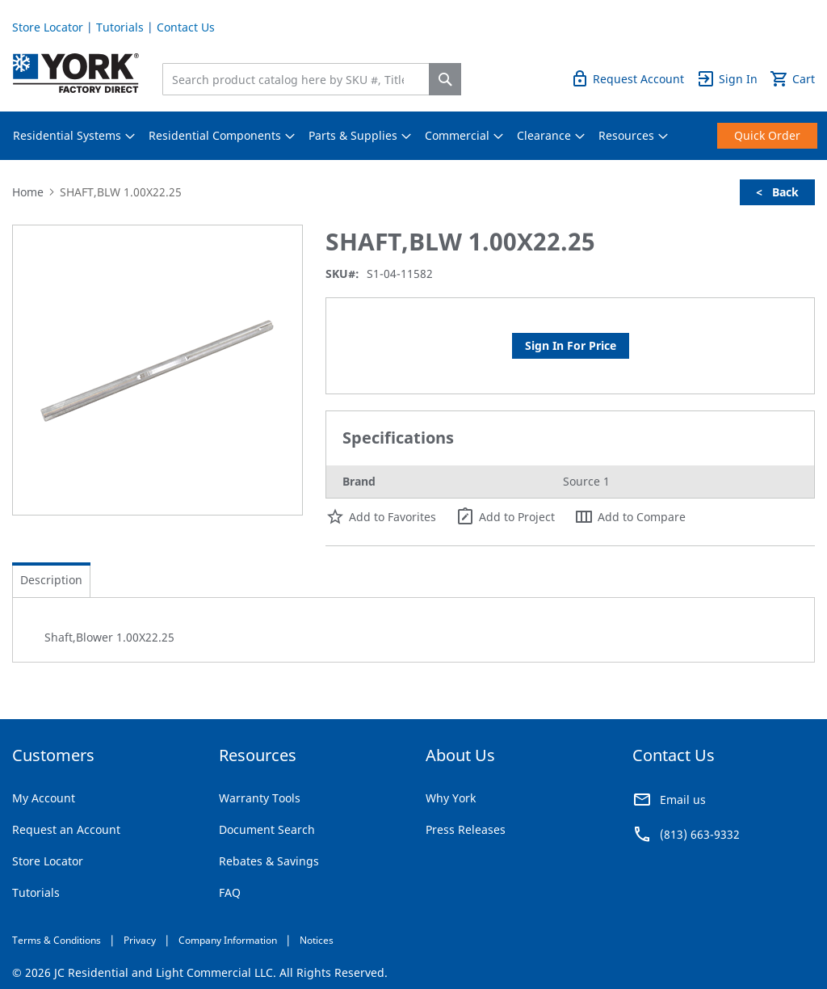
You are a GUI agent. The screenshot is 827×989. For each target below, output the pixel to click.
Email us (683, 799)
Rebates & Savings (269, 861)
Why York (451, 798)
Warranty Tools (259, 798)
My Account (43, 798)
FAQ (230, 892)
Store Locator (47, 27)
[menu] (413, 136)
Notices (317, 940)
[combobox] (299, 79)
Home (28, 192)
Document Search (267, 829)
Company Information (227, 940)
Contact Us (186, 27)
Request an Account (66, 829)
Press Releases (466, 829)
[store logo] (76, 73)
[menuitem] (67, 136)
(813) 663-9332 (700, 834)
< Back (777, 192)
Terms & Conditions (56, 940)
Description (51, 579)
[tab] (51, 580)
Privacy (140, 940)
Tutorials (120, 27)
